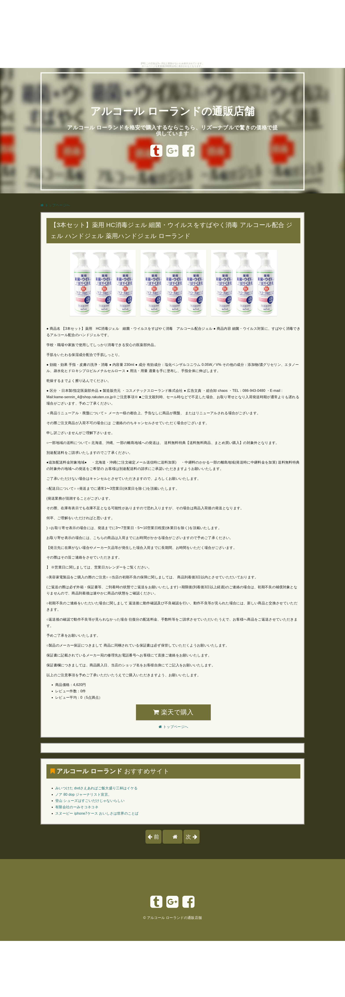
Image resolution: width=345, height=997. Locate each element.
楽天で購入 (173, 712)
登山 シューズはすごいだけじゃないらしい (90, 801)
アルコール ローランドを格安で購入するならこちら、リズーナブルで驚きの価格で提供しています (172, 130)
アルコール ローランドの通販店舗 (172, 111)
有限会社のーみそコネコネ (76, 807)
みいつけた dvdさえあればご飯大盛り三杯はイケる (96, 788)
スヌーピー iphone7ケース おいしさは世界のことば (97, 813)
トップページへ (55, 205)
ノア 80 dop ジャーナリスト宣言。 (83, 794)
